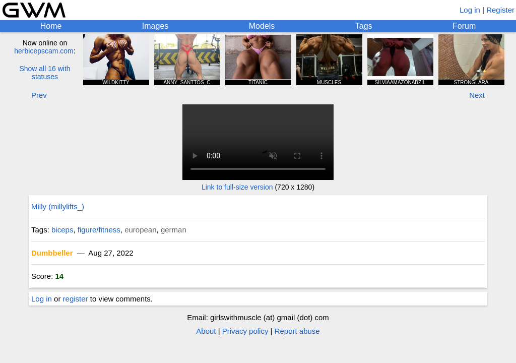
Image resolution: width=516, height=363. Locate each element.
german (173, 229)
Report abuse (297, 331)
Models (262, 26)
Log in (470, 10)
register (75, 298)
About (206, 331)
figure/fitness (99, 229)
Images (155, 26)
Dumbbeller (52, 253)
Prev (39, 95)
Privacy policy (245, 331)
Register (500, 10)
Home (51, 26)
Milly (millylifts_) (57, 206)
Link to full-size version (237, 187)
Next (477, 95)
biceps (62, 229)
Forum (464, 26)
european (140, 229)
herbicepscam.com (44, 51)
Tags (363, 26)
